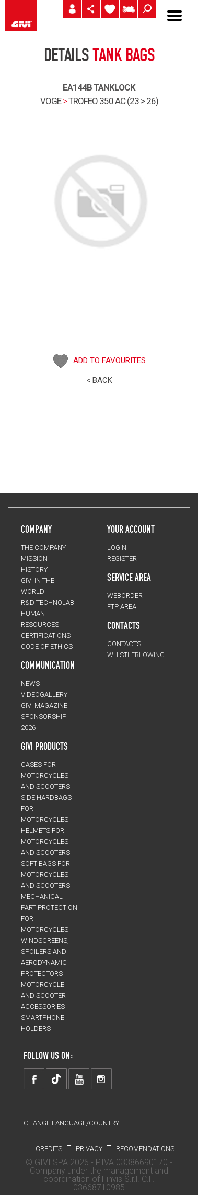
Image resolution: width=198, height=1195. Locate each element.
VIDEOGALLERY (44, 694)
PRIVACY (89, 1149)
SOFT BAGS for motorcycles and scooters (45, 874)
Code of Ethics (47, 646)
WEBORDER (125, 596)
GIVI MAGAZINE (44, 705)
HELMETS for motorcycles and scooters (45, 841)
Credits (49, 1149)
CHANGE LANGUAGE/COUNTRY (71, 1123)
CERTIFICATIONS (46, 635)
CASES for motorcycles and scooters (45, 776)
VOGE (50, 101)
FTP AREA (121, 607)
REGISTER (122, 558)
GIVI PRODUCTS (44, 746)
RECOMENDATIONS (145, 1149)
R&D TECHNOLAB (47, 602)
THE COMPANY (43, 547)
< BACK (99, 380)
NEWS (30, 683)
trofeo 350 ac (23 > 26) (113, 101)
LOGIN (116, 547)
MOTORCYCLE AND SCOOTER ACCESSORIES (43, 995)
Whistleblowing (136, 655)
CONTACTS (124, 644)
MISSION (34, 558)
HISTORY (34, 569)
